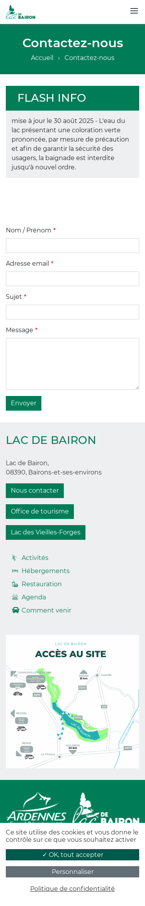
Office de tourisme (40, 511)
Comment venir (46, 610)
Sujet (14, 296)
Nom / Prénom (28, 230)
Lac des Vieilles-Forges (45, 532)
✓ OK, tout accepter (72, 854)
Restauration (42, 584)
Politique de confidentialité (72, 888)
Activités (35, 557)
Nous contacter (35, 490)
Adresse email (27, 263)
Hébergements (46, 571)
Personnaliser (73, 871)
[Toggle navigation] (134, 11)
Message (19, 330)
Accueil (42, 57)
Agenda (34, 597)
